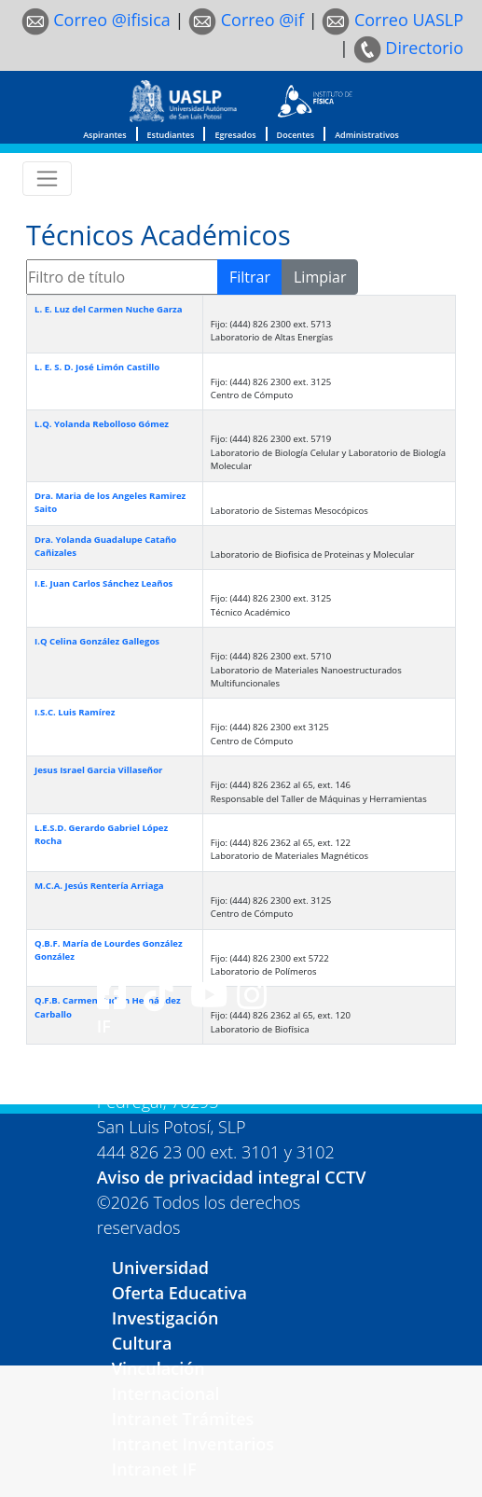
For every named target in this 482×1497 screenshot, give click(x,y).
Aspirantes (104, 135)
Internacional (166, 1393)
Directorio (408, 47)
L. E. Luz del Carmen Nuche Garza (108, 309)
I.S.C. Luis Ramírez (74, 712)
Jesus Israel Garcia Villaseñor (98, 770)
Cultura (142, 1343)
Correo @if (246, 19)
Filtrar (249, 277)
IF (104, 1026)
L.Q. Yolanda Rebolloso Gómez (101, 424)
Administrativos (367, 135)
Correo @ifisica (96, 19)
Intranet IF (154, 1469)
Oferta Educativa (179, 1293)
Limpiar (320, 277)
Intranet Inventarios (193, 1444)
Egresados (234, 135)
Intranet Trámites (183, 1418)
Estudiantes (171, 135)
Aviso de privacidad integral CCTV (231, 1177)
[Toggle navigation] (47, 178)
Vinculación (158, 1368)
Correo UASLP (392, 19)
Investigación (165, 1318)
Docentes (296, 135)
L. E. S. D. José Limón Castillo (96, 367)
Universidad (160, 1267)
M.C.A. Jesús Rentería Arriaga (99, 886)
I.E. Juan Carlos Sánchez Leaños (103, 583)
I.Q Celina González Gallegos (96, 641)
